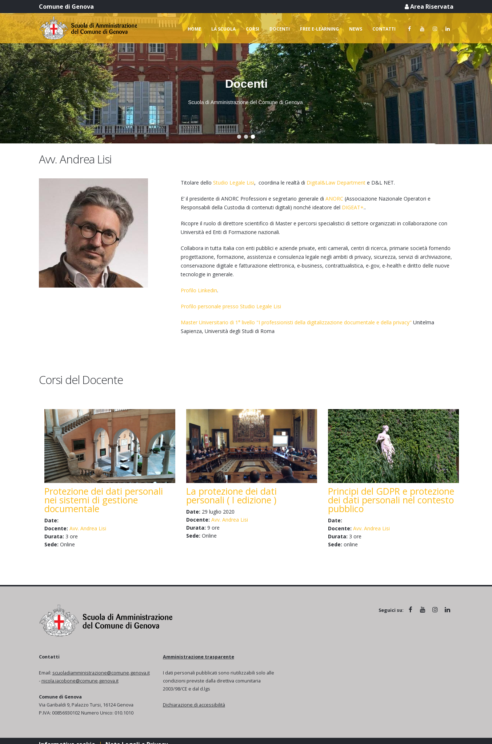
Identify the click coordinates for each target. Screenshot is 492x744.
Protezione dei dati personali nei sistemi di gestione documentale (103, 500)
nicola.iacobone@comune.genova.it (80, 681)
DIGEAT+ (353, 207)
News (355, 29)
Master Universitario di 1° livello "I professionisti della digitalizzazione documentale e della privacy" (296, 322)
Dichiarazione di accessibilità (194, 705)
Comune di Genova (66, 7)
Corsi (252, 29)
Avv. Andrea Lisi (87, 528)
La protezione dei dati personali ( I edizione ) (231, 495)
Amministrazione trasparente (198, 657)
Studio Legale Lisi (233, 182)
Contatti (384, 29)
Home (194, 29)
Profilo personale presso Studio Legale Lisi (231, 306)
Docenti (279, 29)
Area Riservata (429, 7)
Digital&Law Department (336, 182)
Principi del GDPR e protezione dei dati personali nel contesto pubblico (391, 500)
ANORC (334, 198)
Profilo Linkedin (199, 290)
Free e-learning (319, 29)
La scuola (223, 29)
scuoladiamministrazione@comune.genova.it (101, 673)
